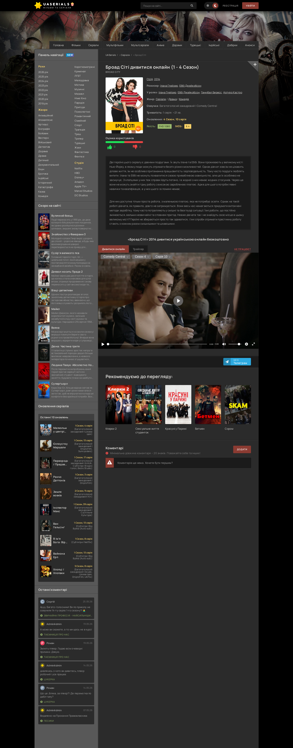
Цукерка (47, 679)
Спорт (78, 125)
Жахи (78, 147)
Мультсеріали (140, 45)
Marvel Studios (83, 191)
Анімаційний (45, 115)
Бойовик (43, 133)
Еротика (43, 173)
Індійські (214, 45)
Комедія (184, 99)
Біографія (44, 129)
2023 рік (43, 85)
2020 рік (43, 99)
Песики (47, 720)
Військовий (44, 142)
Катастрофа (45, 187)
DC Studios (81, 195)
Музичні (79, 89)
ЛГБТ (78, 75)
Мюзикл (79, 93)
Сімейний (80, 120)
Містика (79, 84)
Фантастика (82, 152)
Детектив (44, 146)
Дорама (43, 151)
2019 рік (43, 103)
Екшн (41, 169)
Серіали (93, 45)
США (150, 79)
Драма (172, 99)
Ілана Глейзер (169, 85)
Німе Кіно (80, 98)
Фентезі (79, 156)
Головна (58, 45)
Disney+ (79, 177)
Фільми (76, 45)
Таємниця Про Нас (54, 634)
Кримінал (80, 71)
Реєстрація (230, 5)
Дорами (177, 45)
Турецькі (195, 45)
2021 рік (42, 94)
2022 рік (43, 90)
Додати (242, 449)
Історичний (45, 182)
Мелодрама (82, 80)
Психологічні (82, 111)
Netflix (78, 168)
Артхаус (43, 124)
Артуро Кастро (232, 92)
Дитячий (43, 160)
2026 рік (43, 72)
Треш (78, 134)
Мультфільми (115, 45)
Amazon (79, 182)
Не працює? (242, 249)
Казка (41, 191)
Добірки (232, 45)
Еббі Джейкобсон (190, 85)
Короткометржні (84, 67)
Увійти (250, 5)
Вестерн (43, 137)
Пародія (79, 102)
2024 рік (43, 81)
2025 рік (43, 76)
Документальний (48, 164)
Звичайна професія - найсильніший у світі (66, 615)
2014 (157, 79)
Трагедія (80, 129)
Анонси (250, 45)
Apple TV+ (81, 186)
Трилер (79, 138)
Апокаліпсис (45, 120)
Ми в (240, 362)
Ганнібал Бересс (211, 92)
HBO (77, 173)
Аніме (160, 45)
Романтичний (83, 116)
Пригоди (80, 107)
